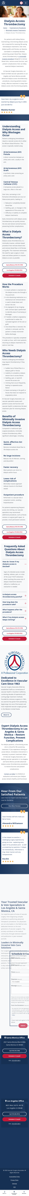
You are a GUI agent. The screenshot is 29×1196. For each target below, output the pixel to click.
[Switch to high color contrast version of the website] (21, 2)
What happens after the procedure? (12, 611)
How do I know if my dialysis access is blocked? (11, 564)
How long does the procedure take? (10, 603)
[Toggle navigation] (26, 2)
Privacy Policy (14, 1180)
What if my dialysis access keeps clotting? (13, 618)
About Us (6, 715)
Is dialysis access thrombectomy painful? (12, 595)
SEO (14, 1187)
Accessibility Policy (14, 1176)
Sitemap (14, 1183)
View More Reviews (14, 806)
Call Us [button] (4, 1192)
